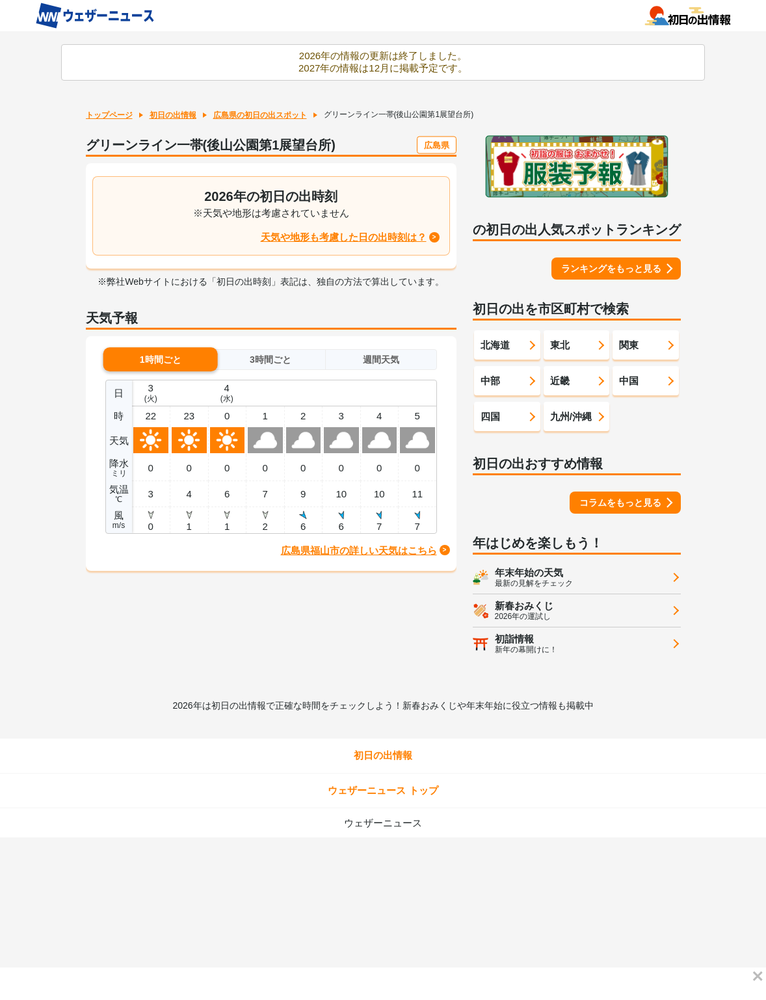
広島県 (436, 145)
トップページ (109, 115)
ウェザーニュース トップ (383, 790)
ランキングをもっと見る (611, 268)
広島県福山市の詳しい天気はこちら (359, 550)
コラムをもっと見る (620, 502)
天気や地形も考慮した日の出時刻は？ (344, 237)
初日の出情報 (173, 115)
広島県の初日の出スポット (260, 115)
